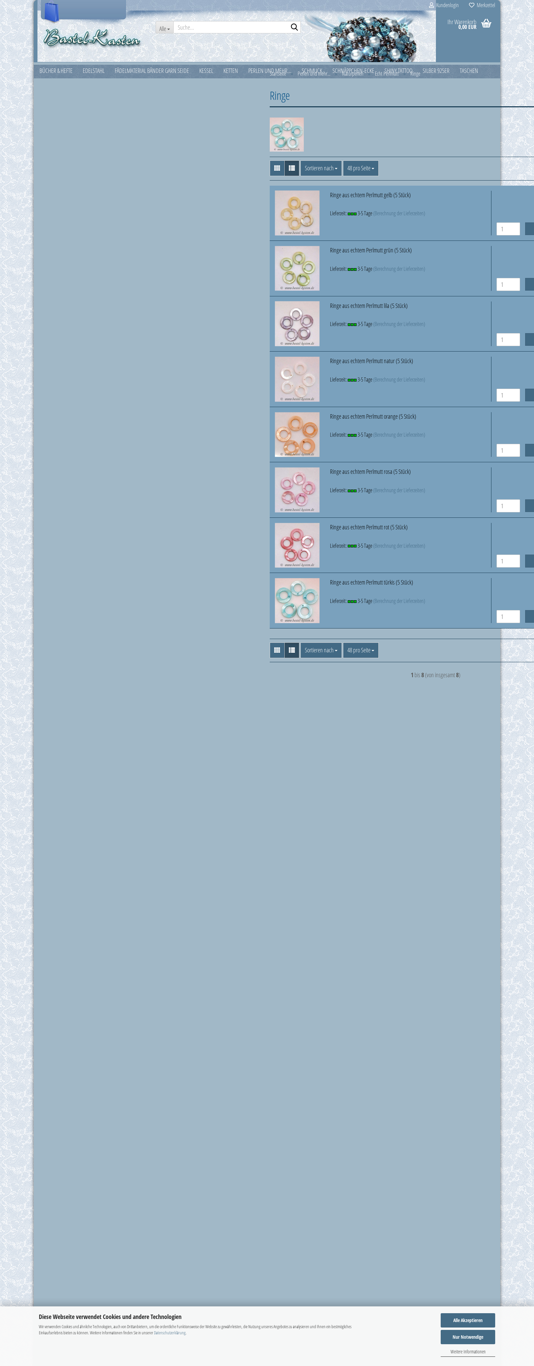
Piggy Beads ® (64, 649)
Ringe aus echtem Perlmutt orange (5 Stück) (262, 422)
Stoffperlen (60, 722)
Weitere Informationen (468, 1351)
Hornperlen (65, 588)
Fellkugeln (64, 564)
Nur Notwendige (468, 1337)
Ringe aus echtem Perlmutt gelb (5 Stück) (259, 201)
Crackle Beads (63, 187)
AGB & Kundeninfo (57, 1294)
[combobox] (209, 174)
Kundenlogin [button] (444, 5)
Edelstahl (53, 97)
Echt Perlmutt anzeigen (82, 466)
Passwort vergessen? (64, 1002)
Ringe (65, 503)
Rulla (54, 697)
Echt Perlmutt (67, 454)
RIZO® (56, 661)
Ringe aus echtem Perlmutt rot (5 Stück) (257, 533)
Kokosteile (64, 600)
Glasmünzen (61, 247)
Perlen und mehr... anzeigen (77, 174)
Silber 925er (56, 832)
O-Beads (57, 624)
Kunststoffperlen (65, 345)
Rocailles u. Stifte (65, 673)
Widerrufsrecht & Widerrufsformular (74, 1278)
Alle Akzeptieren (468, 1320)
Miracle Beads (63, 406)
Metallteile (59, 381)
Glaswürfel (59, 308)
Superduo (59, 734)
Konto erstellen (59, 990)
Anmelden (93, 973)
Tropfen (67, 551)
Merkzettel (482, 5)
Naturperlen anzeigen (76, 442)
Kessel (50, 129)
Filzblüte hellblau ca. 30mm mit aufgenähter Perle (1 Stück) (93, 1104)
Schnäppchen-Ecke (63, 800)
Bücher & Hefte (59, 81)
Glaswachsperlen (66, 296)
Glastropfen (61, 284)
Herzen (67, 491)
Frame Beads (62, 211)
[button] (165, 174)
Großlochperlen (64, 320)
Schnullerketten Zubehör (73, 709)
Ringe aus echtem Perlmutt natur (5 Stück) (260, 366)
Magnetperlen (63, 369)
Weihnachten (57, 880)
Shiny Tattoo (56, 816)
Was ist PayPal (52, 1247)
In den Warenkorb (452, 234)
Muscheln (64, 612)
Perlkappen (60, 637)
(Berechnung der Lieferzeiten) (288, 219)
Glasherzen (60, 223)
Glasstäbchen (62, 272)
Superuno (59, 746)
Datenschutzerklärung (170, 1333)
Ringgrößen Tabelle (58, 1232)
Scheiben (69, 515)
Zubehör (52, 896)
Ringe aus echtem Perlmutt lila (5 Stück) (257, 311)
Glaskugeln (60, 235)
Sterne (66, 539)
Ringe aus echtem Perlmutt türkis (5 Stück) (260, 588)
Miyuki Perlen (62, 418)
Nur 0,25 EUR (93, 1130)
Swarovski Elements (68, 758)
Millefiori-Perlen (65, 393)
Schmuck (53, 784)
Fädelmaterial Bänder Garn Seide (76, 113)
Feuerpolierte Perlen (69, 199)
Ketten (50, 145)
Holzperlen (65, 576)
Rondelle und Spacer (70, 685)
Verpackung (56, 864)
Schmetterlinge (74, 527)
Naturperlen (61, 430)
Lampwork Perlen (66, 357)
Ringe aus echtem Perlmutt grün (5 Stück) (259, 256)
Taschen (52, 848)
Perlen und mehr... (63, 161)
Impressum (50, 1217)
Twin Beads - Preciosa (70, 770)
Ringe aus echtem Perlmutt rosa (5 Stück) (259, 477)
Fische (66, 479)
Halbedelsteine (64, 332)
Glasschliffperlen (65, 259)
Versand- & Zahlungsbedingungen (72, 1263)
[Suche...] (164, 27)
